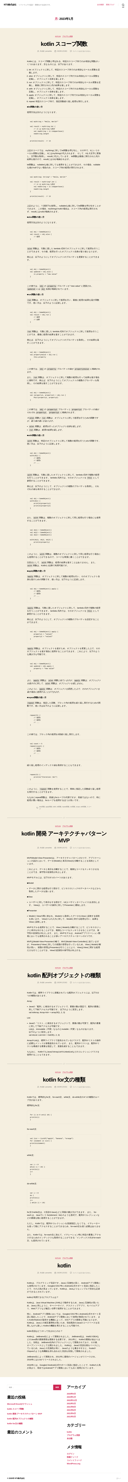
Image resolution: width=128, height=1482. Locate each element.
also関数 (42, 804)
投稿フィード (73, 1455)
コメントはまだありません (82, 51)
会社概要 (100, 5)
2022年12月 (72, 1398)
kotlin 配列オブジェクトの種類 (64, 973)
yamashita (48, 51)
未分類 (70, 1437)
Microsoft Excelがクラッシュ (20, 1402)
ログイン (71, 1452)
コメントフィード (75, 1458)
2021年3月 (71, 1415)
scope (78, 804)
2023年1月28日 (62, 51)
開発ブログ (110, 5)
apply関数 (49, 804)
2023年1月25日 (62, 1085)
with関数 (83, 804)
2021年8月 (71, 1405)
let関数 (59, 804)
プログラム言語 (68, 36)
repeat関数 (65, 804)
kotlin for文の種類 (64, 1077)
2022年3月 (71, 1402)
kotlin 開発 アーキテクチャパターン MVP (64, 835)
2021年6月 (71, 1408)
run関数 (72, 804)
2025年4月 (71, 1392)
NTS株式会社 (10, 5)
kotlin (58, 36)
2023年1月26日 (62, 980)
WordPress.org (74, 1462)
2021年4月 (71, 1411)
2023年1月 (71, 1395)
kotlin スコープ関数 (64, 43)
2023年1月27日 (62, 845)
